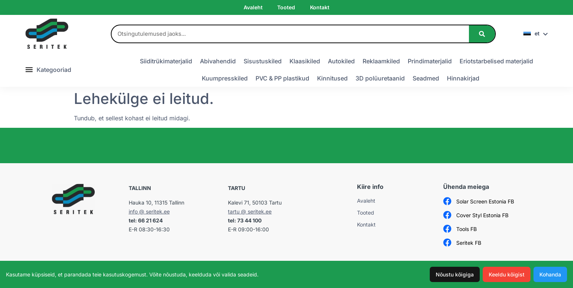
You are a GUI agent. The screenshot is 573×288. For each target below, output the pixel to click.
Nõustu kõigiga (455, 274)
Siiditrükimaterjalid (166, 61)
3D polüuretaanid (380, 78)
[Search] (482, 33)
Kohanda (550, 274)
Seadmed (426, 78)
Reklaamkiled (381, 61)
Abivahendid (218, 61)
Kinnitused (332, 78)
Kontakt (319, 7)
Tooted (286, 7)
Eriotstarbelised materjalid (496, 61)
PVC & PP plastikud (282, 78)
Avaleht (253, 7)
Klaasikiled (304, 61)
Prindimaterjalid (430, 61)
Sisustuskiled (263, 61)
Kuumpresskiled (225, 78)
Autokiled (341, 61)
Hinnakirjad (463, 78)
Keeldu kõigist (507, 274)
